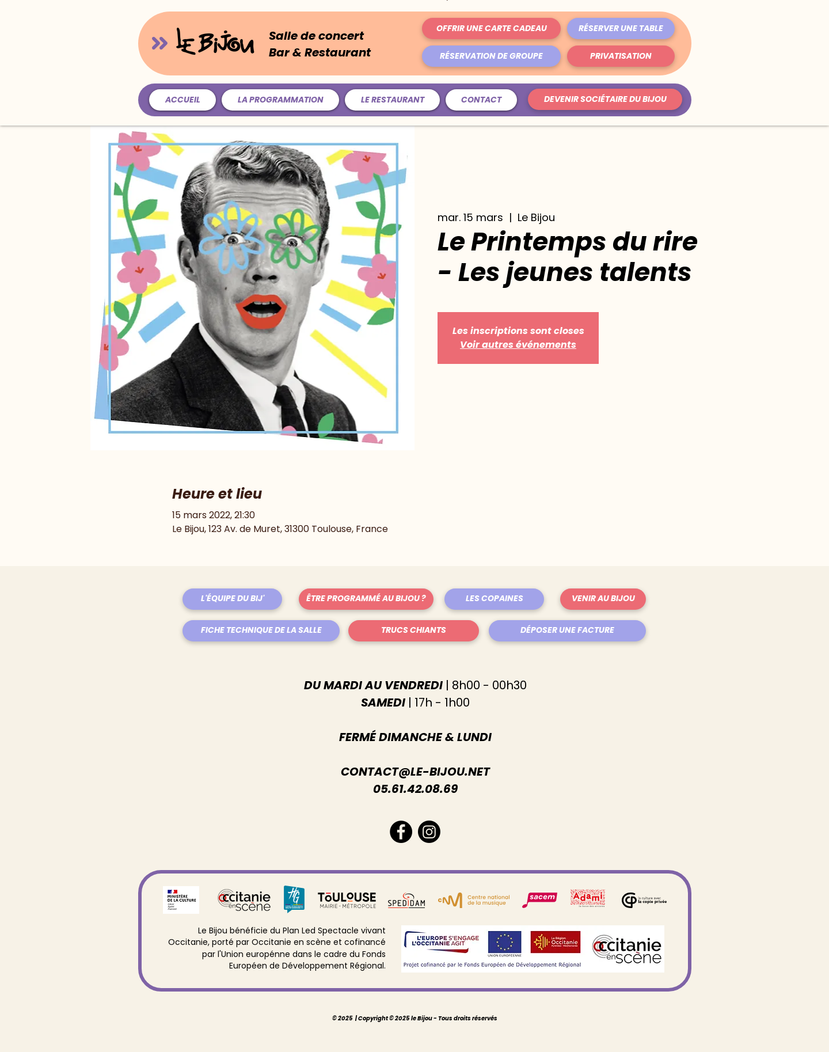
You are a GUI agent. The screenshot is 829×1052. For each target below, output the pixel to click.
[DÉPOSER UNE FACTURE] (567, 630)
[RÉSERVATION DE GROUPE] (491, 56)
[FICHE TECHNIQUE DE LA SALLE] (261, 630)
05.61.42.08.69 (415, 789)
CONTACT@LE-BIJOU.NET (415, 772)
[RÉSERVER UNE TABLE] (621, 28)
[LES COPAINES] (494, 599)
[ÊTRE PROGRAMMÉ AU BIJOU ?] (366, 599)
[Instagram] (429, 832)
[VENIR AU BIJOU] (603, 599)
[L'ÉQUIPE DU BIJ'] (232, 599)
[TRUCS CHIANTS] (413, 630)
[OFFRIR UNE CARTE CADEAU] (491, 28)
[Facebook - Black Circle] (401, 832)
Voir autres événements (518, 344)
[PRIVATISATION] (621, 56)
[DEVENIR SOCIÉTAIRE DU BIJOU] (605, 99)
